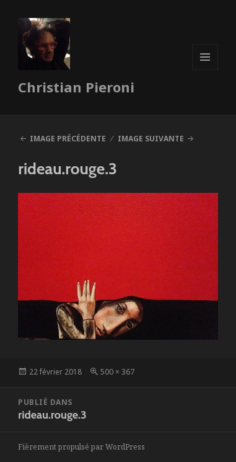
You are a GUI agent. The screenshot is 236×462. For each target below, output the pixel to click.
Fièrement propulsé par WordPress (81, 447)
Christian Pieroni (76, 87)
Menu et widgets (205, 69)
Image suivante (151, 138)
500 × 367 (117, 371)
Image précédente (68, 138)
